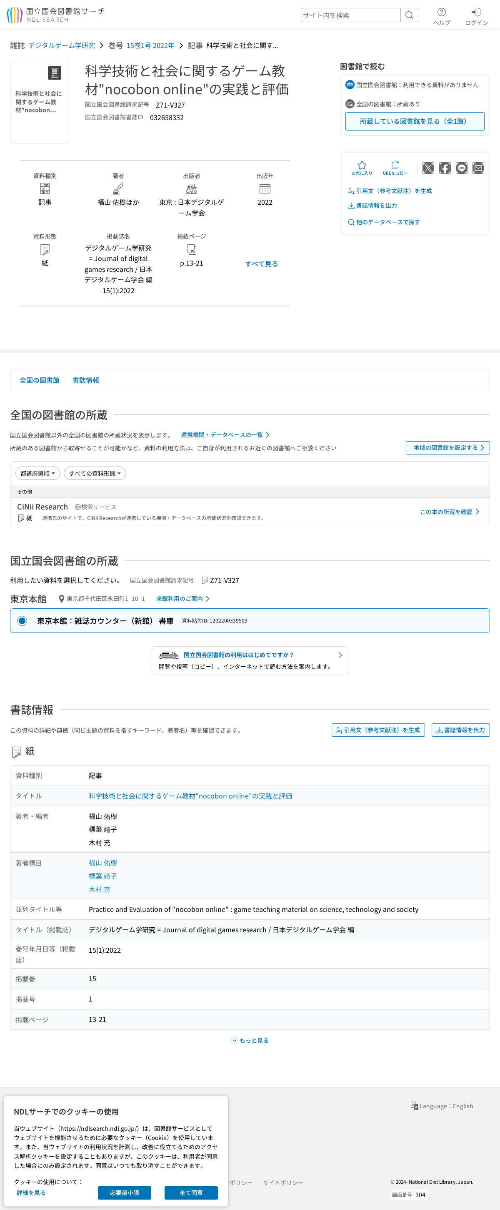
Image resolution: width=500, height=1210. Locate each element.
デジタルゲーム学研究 (61, 45)
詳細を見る (31, 1192)
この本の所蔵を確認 (451, 512)
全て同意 (191, 1192)
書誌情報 (85, 380)
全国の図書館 (40, 380)
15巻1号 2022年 (151, 45)
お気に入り (362, 168)
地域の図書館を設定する (451, 448)
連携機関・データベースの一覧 (226, 435)
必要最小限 (124, 1192)
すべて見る (261, 264)
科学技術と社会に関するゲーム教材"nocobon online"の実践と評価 (190, 796)
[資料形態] (95, 473)
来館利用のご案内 (184, 599)
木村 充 (99, 889)
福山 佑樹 (103, 862)
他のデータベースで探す (383, 222)
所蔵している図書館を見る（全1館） (415, 121)
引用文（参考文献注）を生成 (389, 190)
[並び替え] (37, 473)
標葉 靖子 (103, 876)
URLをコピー (395, 168)
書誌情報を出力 (372, 205)
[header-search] (360, 15)
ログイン (476, 15)
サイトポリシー (283, 1182)
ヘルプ (441, 15)
